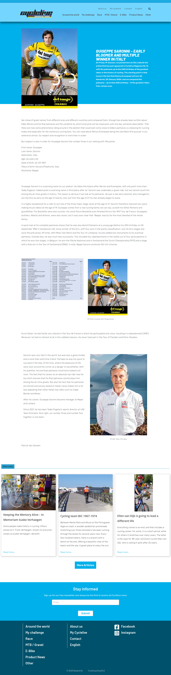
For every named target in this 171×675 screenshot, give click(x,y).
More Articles (85, 565)
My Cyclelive (115, 8)
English (138, 8)
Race (99, 14)
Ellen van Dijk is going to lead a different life (137, 518)
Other (148, 14)
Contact (128, 8)
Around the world (70, 14)
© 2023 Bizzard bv (74, 670)
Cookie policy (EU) (96, 670)
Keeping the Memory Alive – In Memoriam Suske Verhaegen (23, 517)
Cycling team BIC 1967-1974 (78, 516)
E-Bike (123, 14)
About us (102, 8)
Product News (136, 14)
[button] (148, 8)
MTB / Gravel (111, 14)
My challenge (88, 14)
